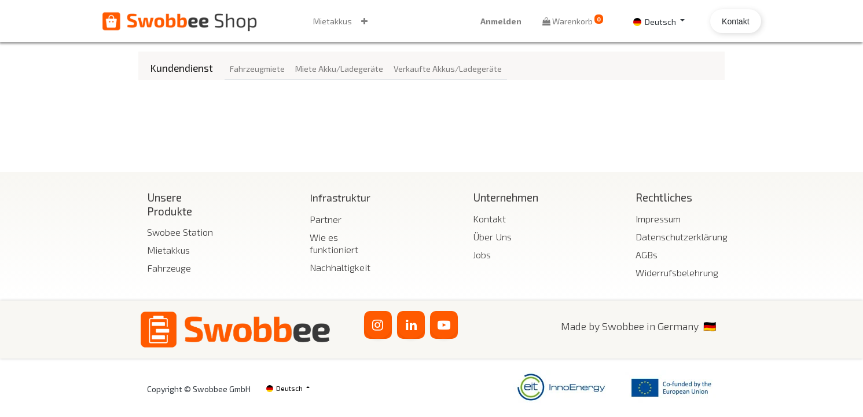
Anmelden (464, 21)
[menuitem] (368, 21)
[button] (400, 21)
